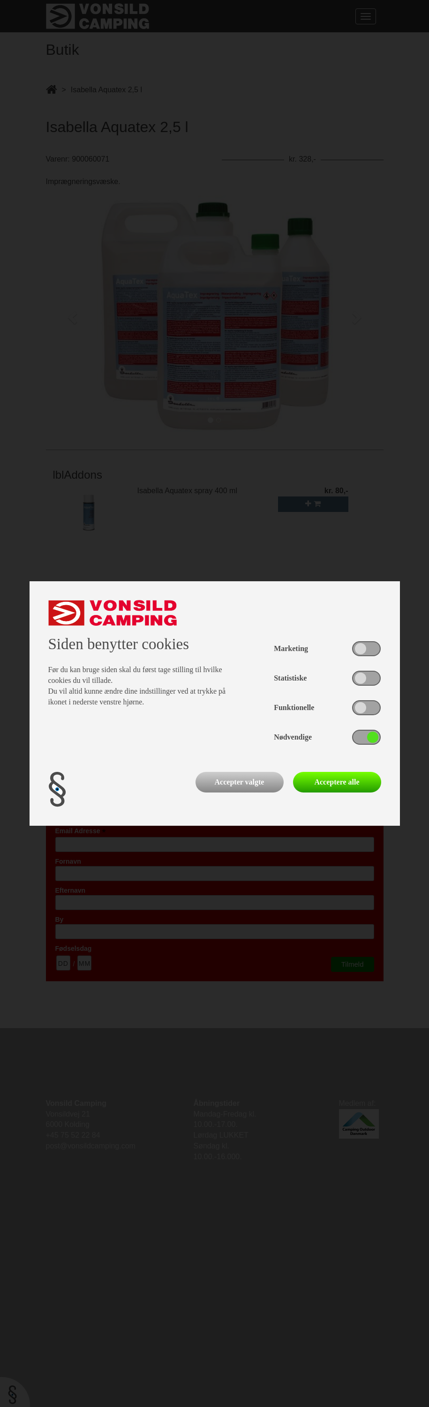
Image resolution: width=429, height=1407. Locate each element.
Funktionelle (294, 707)
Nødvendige (293, 737)
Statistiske (290, 678)
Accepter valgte (239, 782)
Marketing (291, 648)
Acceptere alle (336, 782)
